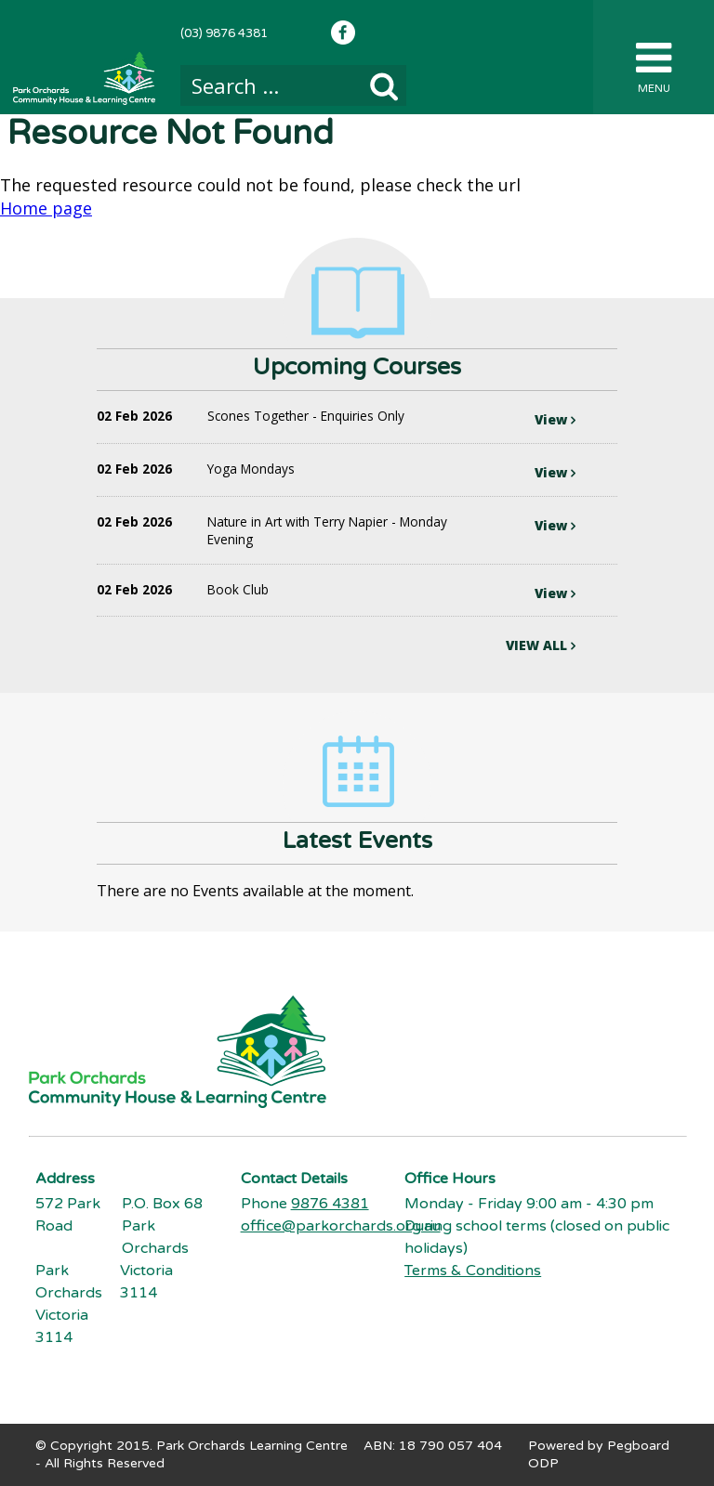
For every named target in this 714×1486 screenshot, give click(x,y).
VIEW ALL (540, 645)
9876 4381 (330, 1203)
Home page (46, 208)
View (555, 419)
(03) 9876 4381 (224, 33)
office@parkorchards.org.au (341, 1226)
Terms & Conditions (472, 1270)
